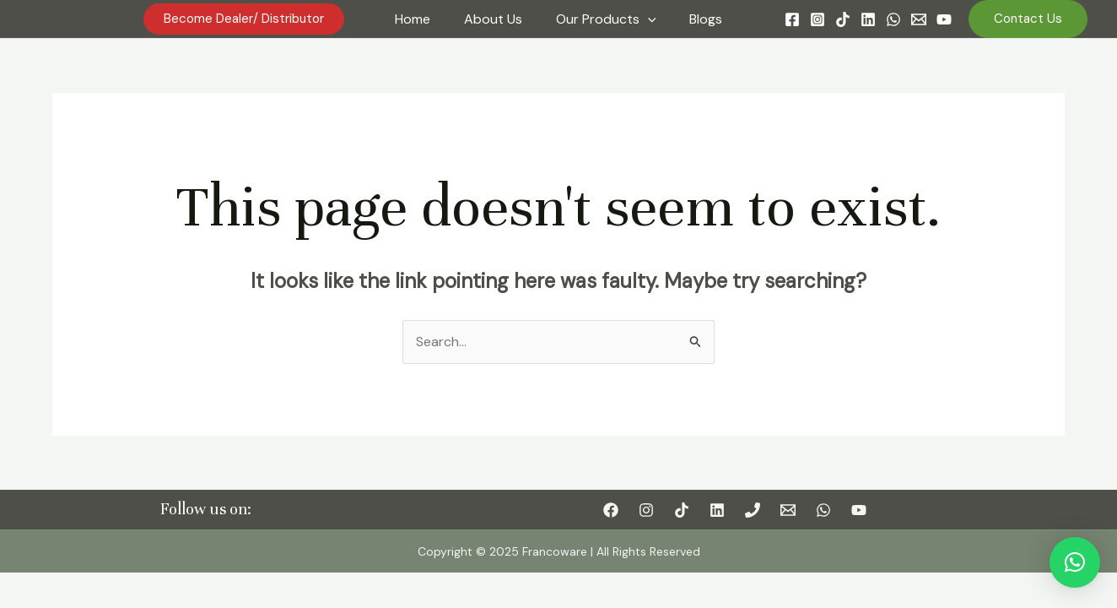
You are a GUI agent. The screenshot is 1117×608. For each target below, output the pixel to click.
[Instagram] (817, 19)
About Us (493, 19)
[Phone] (752, 510)
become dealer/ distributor (244, 18)
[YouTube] (944, 19)
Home (412, 19)
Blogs (705, 19)
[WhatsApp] (893, 19)
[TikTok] (842, 19)
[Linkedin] (868, 19)
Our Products (606, 19)
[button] (1075, 562)
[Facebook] (792, 19)
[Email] (918, 19)
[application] (647, 19)
